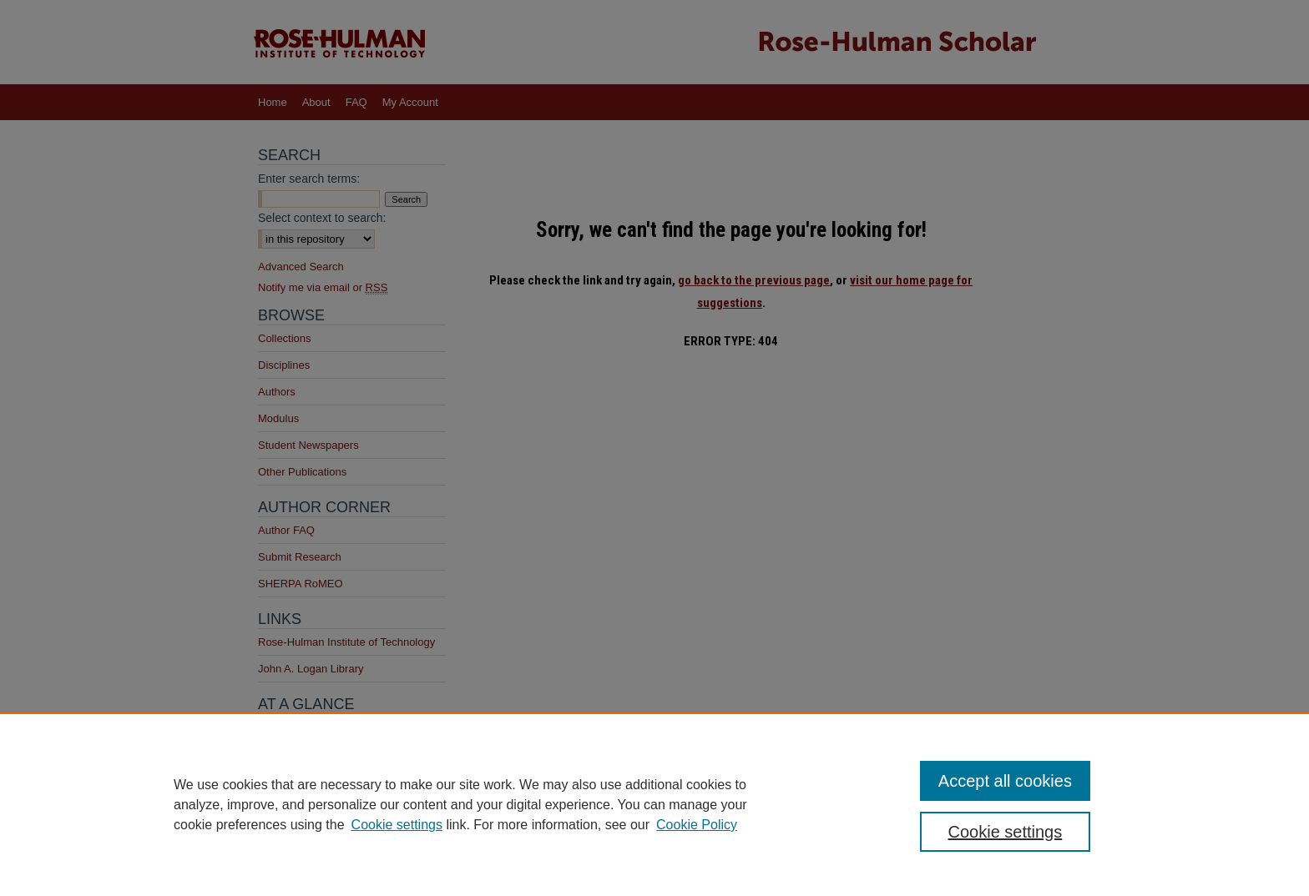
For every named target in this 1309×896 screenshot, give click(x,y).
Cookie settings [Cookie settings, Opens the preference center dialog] (1005, 832)
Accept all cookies (1005, 781)
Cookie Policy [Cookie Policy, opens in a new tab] (696, 825)
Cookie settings (396, 825)
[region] (654, 804)
